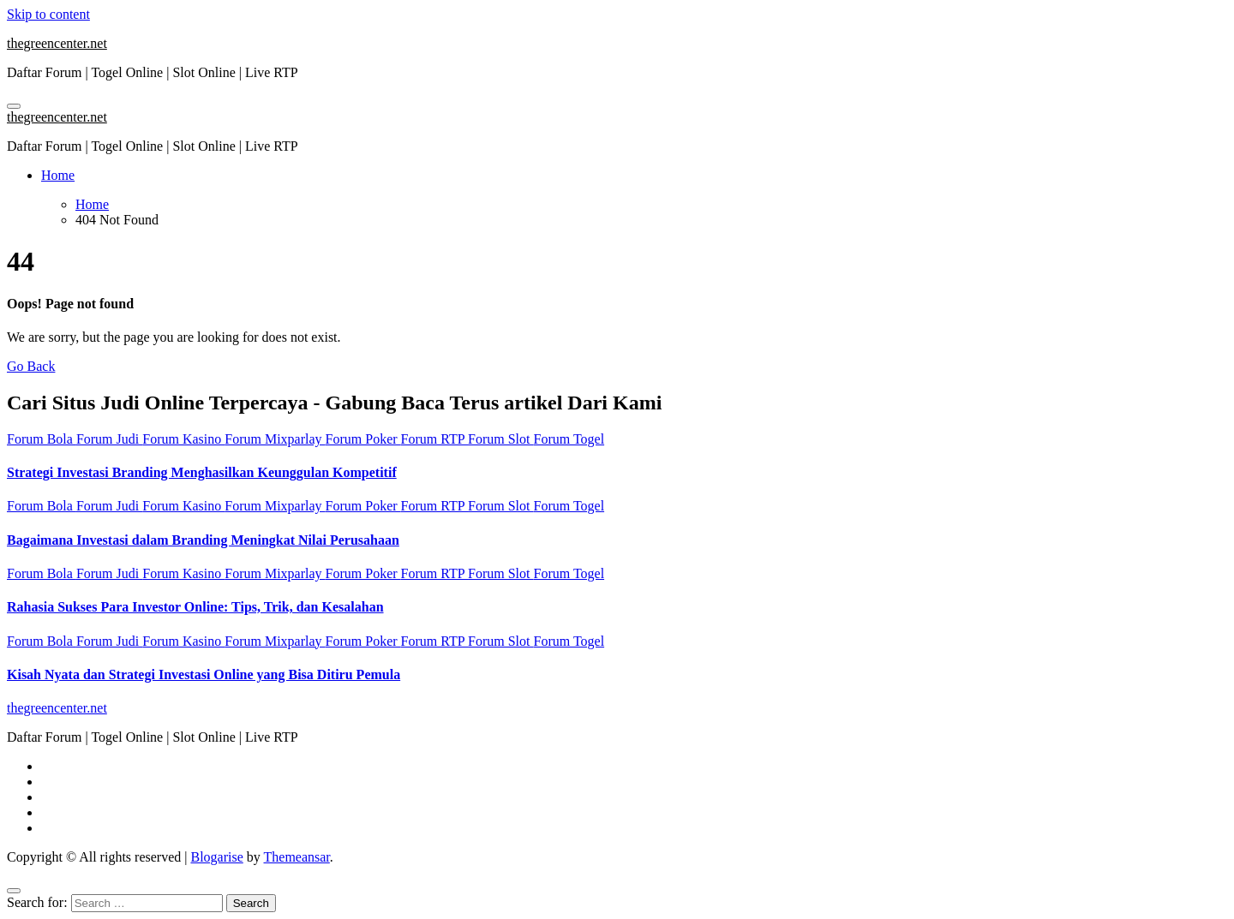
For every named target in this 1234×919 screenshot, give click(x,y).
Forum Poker (363, 439)
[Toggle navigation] (14, 106)
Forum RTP (434, 439)
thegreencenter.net (57, 43)
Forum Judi (109, 439)
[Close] (14, 890)
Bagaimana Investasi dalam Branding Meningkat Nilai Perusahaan (203, 540)
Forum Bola (41, 439)
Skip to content (48, 14)
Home (58, 175)
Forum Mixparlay (275, 439)
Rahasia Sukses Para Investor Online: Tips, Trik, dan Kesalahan (195, 607)
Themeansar (297, 857)
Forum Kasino (183, 439)
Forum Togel (569, 439)
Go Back (31, 366)
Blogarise (216, 857)
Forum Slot (500, 439)
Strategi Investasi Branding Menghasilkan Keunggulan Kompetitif (202, 472)
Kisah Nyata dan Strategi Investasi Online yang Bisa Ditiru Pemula (203, 674)
